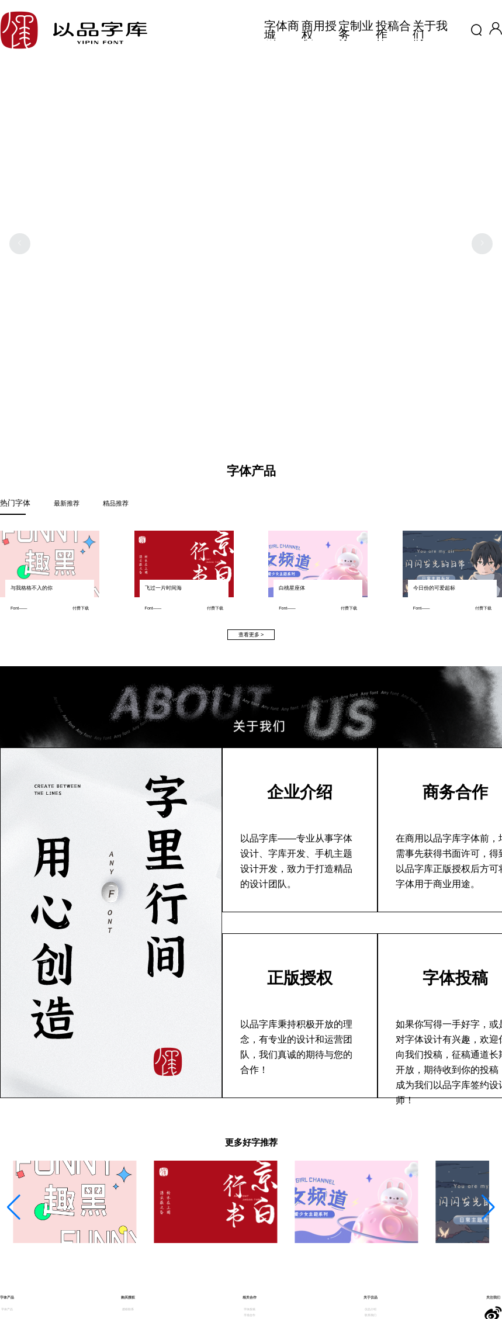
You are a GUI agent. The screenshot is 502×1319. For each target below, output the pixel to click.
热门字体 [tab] (15, 503)
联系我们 (370, 1315)
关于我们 (431, 30)
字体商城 (283, 30)
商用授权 (320, 30)
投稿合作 (394, 30)
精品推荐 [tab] (116, 503)
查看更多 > (251, 635)
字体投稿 (249, 1309)
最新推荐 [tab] (66, 503)
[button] (495, 32)
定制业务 (357, 30)
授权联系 (128, 1309)
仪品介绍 (370, 1309)
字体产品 (7, 1309)
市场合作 (249, 1315)
